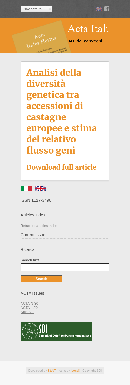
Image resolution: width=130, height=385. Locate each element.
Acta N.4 (27, 312)
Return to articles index (39, 226)
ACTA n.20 (29, 308)
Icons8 (75, 370)
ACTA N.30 (29, 303)
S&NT (52, 370)
